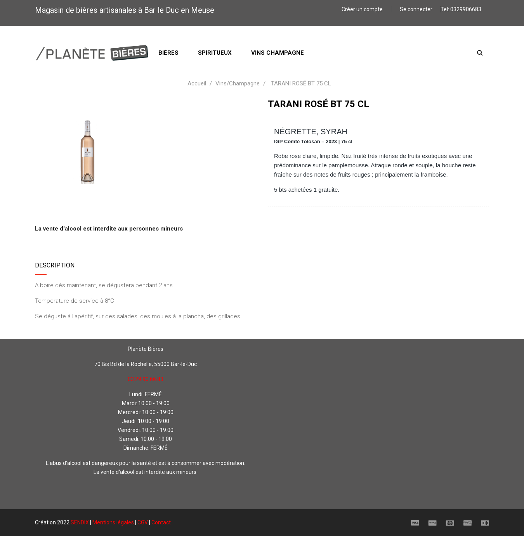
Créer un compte (363, 9)
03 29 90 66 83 (145, 379)
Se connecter (416, 9)
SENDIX (80, 522)
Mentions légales (113, 522)
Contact (161, 522)
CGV (142, 522)
